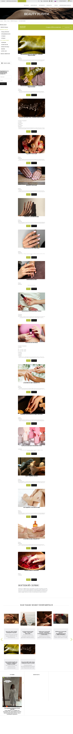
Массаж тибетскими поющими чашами (11, 653)
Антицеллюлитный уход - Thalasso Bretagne (27, 653)
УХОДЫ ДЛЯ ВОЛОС (5, 31)
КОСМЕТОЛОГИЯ (4, 44)
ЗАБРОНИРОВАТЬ (35, 96)
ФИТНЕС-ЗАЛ (4, 51)
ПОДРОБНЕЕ (27, 96)
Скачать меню (5, 63)
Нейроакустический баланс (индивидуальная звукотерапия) (60, 654)
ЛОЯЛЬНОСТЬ (49, 5)
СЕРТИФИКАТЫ (42, 5)
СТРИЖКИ (3, 36)
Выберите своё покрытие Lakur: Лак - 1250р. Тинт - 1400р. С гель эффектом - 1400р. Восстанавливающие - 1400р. (31, 465)
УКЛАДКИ (3, 38)
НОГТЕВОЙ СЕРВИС (5, 40)
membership (23, 27)
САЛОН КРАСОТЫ (34, 5)
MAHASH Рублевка (4, 27)
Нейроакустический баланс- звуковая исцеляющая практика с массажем (44, 654)
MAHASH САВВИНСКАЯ (5, 53)
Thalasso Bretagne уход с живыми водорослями (28, 683)
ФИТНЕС (56, 5)
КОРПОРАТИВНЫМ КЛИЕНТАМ (65, 5)
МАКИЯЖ (3, 48)
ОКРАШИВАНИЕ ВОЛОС (5, 33)
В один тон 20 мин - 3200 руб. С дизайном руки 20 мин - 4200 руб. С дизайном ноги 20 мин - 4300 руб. (31, 261)
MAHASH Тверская (4, 29)
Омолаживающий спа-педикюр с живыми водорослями (11, 683)
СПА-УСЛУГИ (26, 5)
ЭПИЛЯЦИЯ (3, 42)
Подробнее (67, 27)
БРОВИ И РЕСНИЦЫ (5, 46)
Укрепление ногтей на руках (31, 293)
